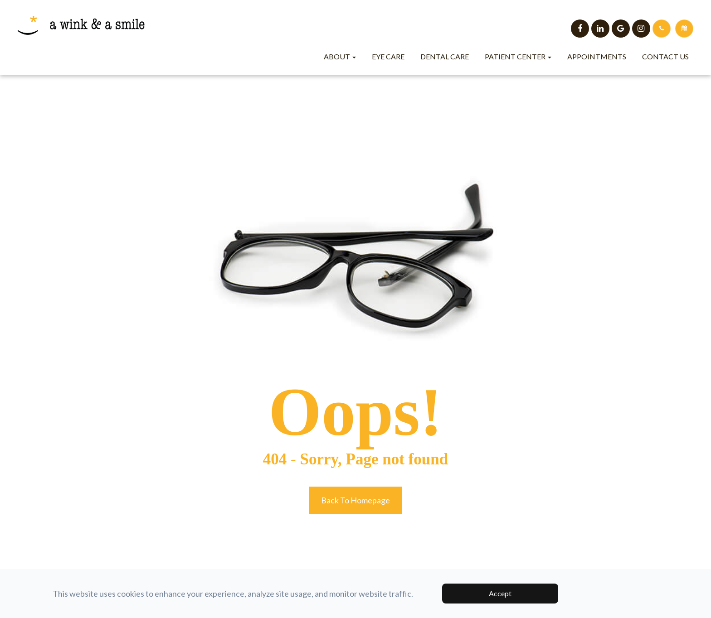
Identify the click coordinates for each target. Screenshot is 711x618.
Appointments (596, 56)
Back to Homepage (355, 500)
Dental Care (444, 56)
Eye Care (388, 56)
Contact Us (665, 56)
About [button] (340, 56)
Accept (500, 593)
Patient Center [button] (518, 56)
